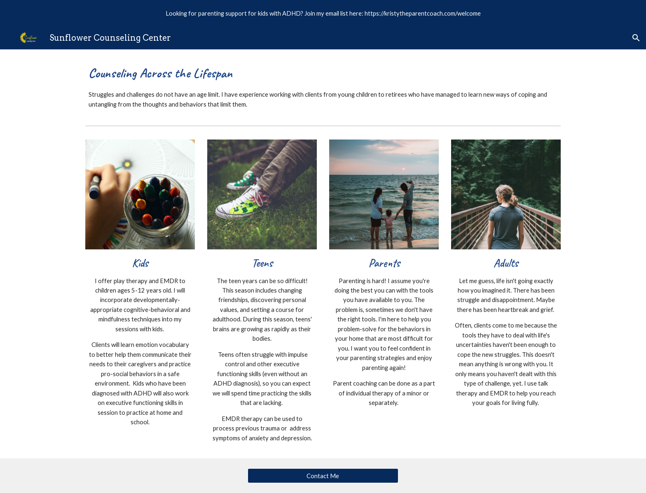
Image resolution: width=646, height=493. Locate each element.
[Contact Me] (323, 475)
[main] (323, 85)
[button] (636, 38)
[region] (323, 13)
